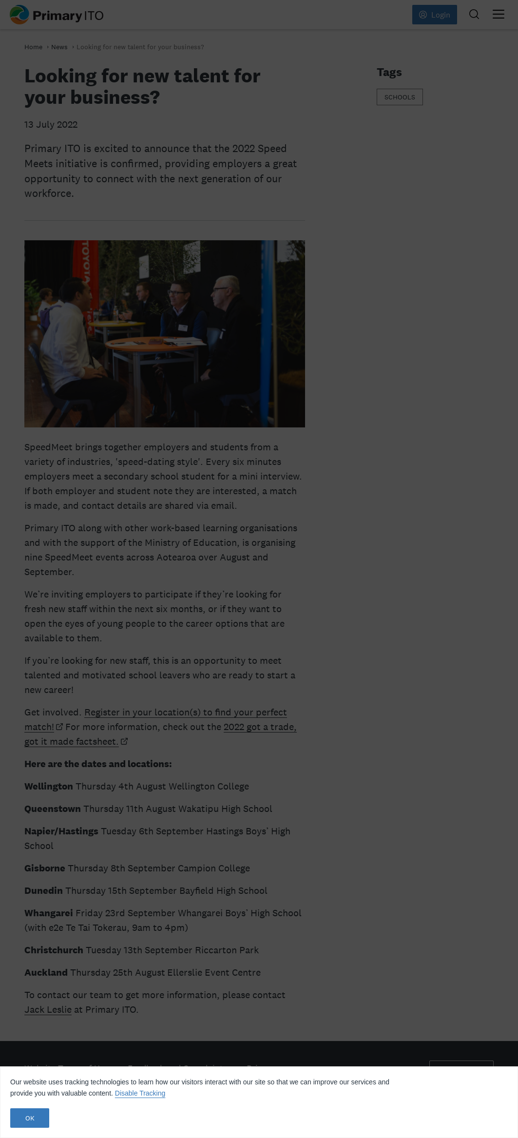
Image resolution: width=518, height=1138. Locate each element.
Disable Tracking (140, 1093)
